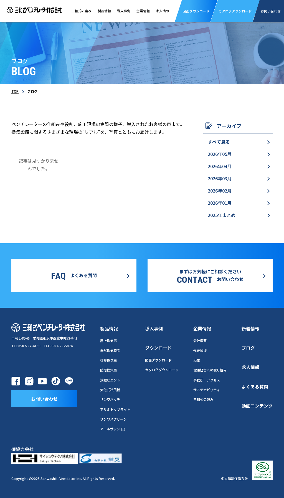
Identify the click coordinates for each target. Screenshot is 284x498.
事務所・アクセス (206, 380)
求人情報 (162, 10)
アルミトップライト (115, 409)
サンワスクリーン (113, 419)
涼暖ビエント (110, 380)
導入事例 (123, 10)
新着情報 (250, 328)
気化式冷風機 (110, 389)
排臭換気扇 (108, 360)
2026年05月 (220, 154)
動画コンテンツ (257, 405)
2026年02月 (220, 190)
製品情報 (104, 10)
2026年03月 (220, 178)
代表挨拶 (200, 350)
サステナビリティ (206, 389)
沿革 (196, 360)
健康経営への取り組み (210, 370)
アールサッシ (112, 428)
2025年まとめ (221, 215)
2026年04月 (220, 166)
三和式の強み (81, 10)
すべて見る (219, 141)
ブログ (248, 347)
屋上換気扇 (108, 340)
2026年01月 (220, 202)
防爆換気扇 (108, 370)
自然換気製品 (110, 350)
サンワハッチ (110, 399)
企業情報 (143, 10)
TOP (15, 91)
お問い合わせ (44, 398)
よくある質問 (255, 386)
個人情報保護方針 (234, 478)
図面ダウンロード (158, 360)
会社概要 (200, 340)
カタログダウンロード (161, 369)
